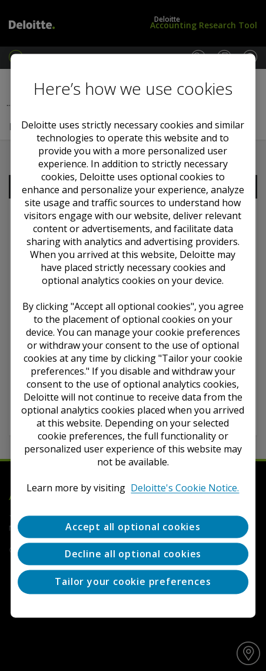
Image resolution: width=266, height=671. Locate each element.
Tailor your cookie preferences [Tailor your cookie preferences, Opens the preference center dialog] (133, 582)
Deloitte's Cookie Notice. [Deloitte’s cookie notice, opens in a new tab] (185, 487)
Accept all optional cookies (133, 526)
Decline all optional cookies (133, 553)
